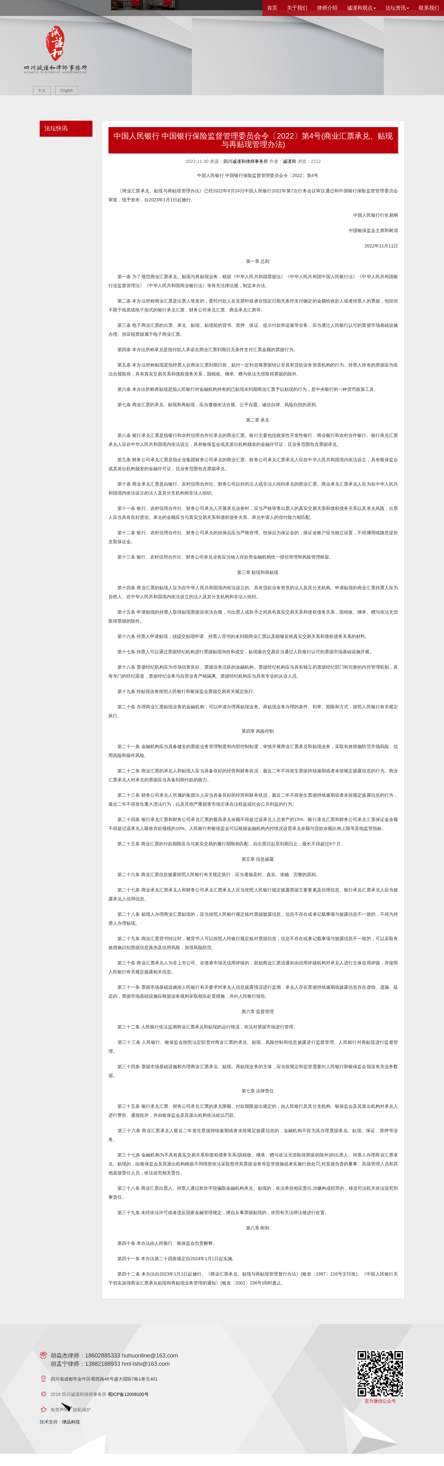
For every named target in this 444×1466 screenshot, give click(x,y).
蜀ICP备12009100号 (128, 1406)
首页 (272, 8)
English (66, 90)
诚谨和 (289, 173)
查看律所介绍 (287, 80)
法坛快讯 (55, 140)
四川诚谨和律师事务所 (245, 173)
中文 (42, 90)
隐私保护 (82, 1421)
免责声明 (59, 1421)
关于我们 (297, 8)
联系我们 (429, 8)
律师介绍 (327, 8)
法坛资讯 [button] (397, 8)
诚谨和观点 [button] (361, 8)
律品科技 (71, 1434)
